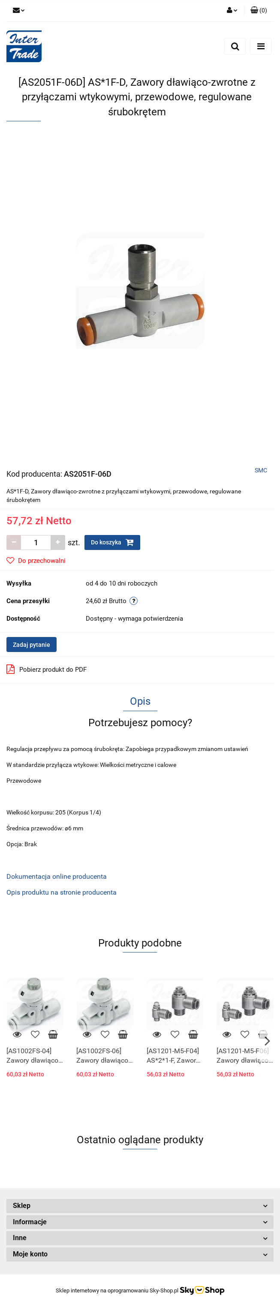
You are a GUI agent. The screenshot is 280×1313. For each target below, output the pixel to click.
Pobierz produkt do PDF (46, 669)
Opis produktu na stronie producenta (61, 892)
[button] (259, 10)
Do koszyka (112, 542)
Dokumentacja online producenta (56, 876)
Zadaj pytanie (31, 644)
